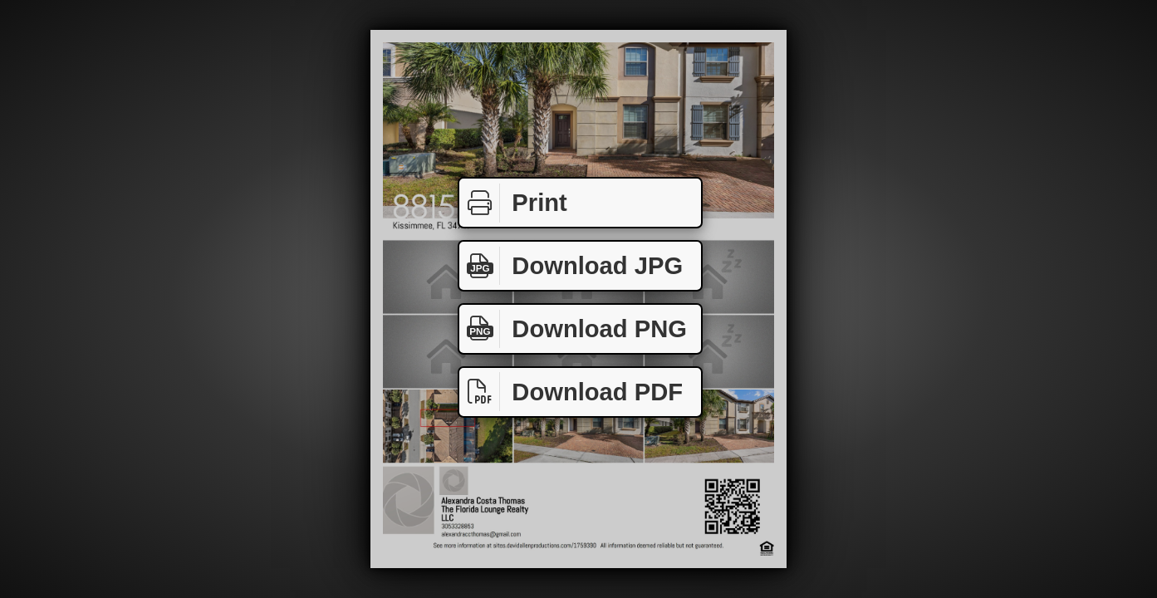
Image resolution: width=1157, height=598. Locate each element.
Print (513, 203)
